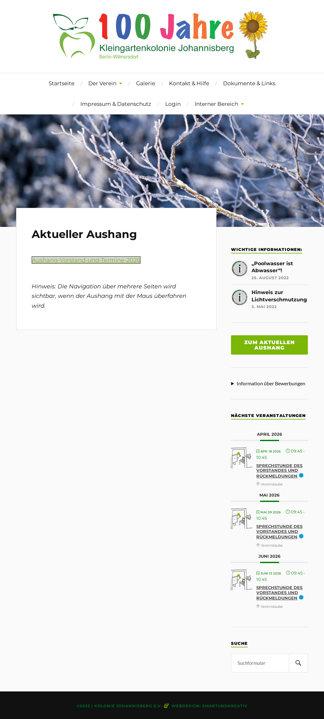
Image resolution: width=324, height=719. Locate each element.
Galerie (145, 83)
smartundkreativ (224, 705)
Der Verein (102, 83)
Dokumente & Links (249, 83)
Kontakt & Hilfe (189, 83)
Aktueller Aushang (84, 234)
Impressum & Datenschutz (115, 104)
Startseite (61, 83)
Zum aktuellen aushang (269, 344)
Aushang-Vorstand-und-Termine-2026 (86, 260)
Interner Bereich (216, 104)
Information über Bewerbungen (271, 383)
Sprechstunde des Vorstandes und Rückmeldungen (279, 470)
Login (173, 104)
